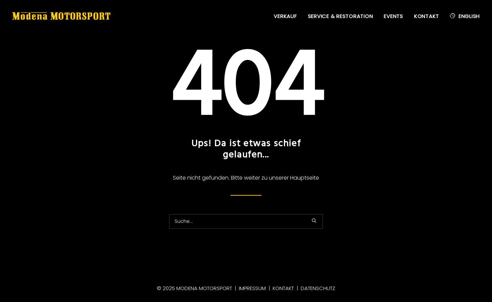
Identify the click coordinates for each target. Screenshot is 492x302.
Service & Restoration (340, 16)
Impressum (252, 288)
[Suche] (246, 221)
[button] (314, 220)
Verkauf (285, 16)
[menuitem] (287, 16)
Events (393, 16)
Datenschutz (318, 288)
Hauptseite (304, 178)
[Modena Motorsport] (61, 16)
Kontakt (426, 16)
